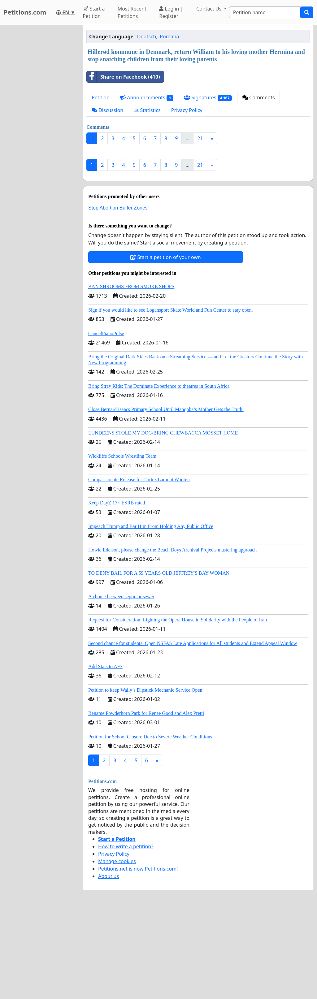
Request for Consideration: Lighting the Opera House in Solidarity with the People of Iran (177, 706)
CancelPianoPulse (106, 420)
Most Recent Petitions (132, 12)
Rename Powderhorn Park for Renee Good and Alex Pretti (146, 799)
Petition (101, 97)
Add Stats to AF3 (105, 753)
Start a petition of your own (165, 343)
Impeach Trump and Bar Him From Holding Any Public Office (150, 613)
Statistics (147, 110)
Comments (258, 97)
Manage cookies (117, 948)
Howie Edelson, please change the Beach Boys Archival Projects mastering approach (172, 636)
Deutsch (146, 36)
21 (200, 138)
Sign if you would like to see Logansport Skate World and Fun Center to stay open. (170, 396)
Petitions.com (25, 12)
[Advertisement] (198, 197)
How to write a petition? (125, 933)
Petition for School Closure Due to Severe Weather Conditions (150, 823)
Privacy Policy (186, 110)
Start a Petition (94, 12)
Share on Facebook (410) (123, 76)
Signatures (208, 97)
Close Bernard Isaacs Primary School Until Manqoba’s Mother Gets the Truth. (166, 496)
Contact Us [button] (209, 8)
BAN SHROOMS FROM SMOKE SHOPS (131, 373)
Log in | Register (171, 12)
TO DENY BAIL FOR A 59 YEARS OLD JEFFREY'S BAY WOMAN (158, 659)
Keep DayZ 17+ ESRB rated (116, 589)
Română (169, 36)
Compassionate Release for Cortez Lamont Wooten (139, 566)
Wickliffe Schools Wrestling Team (122, 542)
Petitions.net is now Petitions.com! (138, 955)
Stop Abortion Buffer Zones (118, 294)
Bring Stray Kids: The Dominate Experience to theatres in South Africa (158, 472)
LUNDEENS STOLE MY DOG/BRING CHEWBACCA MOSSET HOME (163, 519)
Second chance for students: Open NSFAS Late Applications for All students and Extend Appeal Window (192, 730)
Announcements (146, 97)
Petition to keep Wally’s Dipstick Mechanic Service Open (145, 776)
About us (108, 962)
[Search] (265, 12)
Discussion (107, 110)
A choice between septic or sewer (121, 683)
